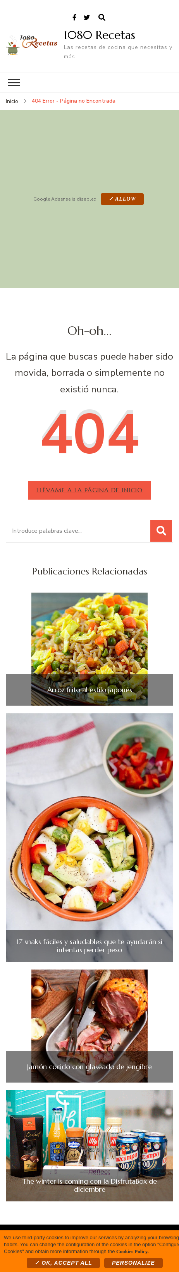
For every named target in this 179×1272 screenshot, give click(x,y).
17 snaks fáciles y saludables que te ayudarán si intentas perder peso (89, 946)
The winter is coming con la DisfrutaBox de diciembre (89, 1185)
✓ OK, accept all (63, 1263)
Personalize (133, 1263)
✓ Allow (122, 199)
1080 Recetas (99, 35)
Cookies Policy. (132, 1251)
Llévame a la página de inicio (89, 490)
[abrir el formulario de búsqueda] (102, 18)
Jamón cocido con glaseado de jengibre (89, 1067)
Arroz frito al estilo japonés (89, 690)
